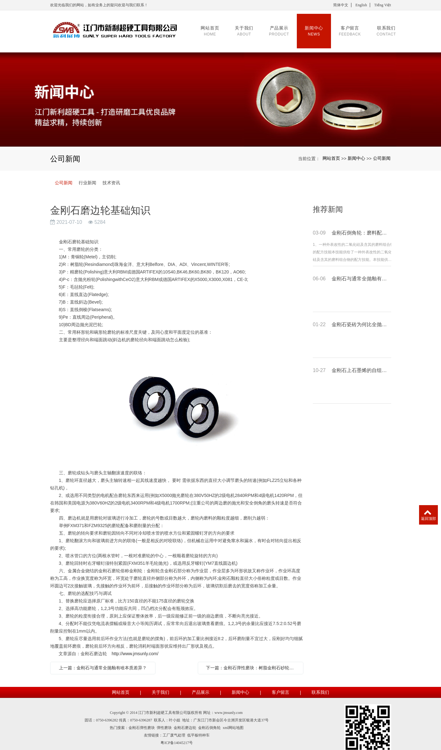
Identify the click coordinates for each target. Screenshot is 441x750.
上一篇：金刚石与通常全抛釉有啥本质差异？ (103, 660)
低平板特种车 (198, 728)
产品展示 (200, 684)
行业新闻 (87, 175)
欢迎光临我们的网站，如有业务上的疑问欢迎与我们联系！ (99, 5)
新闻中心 (356, 150)
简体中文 (340, 5)
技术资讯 (111, 175)
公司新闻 (382, 150)
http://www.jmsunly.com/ (135, 646)
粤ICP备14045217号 (176, 735)
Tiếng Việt (382, 5)
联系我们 (320, 684)
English (361, 5)
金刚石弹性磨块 (142, 720)
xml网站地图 (233, 720)
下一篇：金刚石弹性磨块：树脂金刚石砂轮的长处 (252, 660)
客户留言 (280, 684)
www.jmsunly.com (228, 705)
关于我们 (160, 684)
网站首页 (331, 150)
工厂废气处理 (174, 728)
